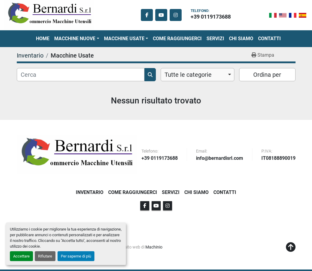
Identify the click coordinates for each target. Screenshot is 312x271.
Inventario (89, 192)
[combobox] (198, 74)
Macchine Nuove (74, 38)
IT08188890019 (278, 158)
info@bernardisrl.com (219, 158)
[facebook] (147, 15)
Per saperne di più (76, 256)
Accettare (21, 256)
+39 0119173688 (211, 16)
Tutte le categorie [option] (188, 74)
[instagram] (176, 15)
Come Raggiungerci (177, 38)
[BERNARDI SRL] (77, 154)
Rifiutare (45, 256)
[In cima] (291, 247)
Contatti (269, 38)
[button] (76, 38)
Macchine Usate (124, 38)
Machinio (153, 247)
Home (42, 38)
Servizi (215, 38)
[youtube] (161, 15)
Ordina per (267, 74)
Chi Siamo (241, 38)
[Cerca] (80, 74)
